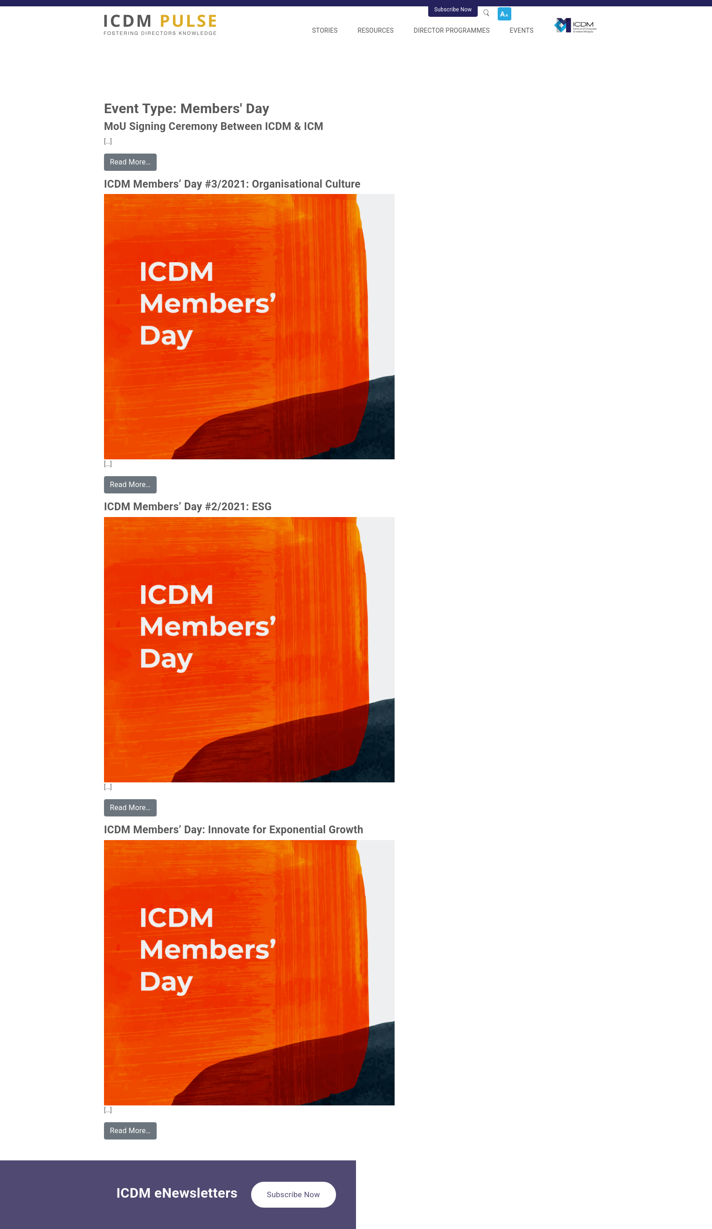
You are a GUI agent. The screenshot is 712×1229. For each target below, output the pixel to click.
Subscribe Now (453, 9)
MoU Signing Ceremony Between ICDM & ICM (213, 126)
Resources (376, 30)
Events (522, 30)
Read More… (130, 162)
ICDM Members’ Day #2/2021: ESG (188, 507)
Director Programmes (452, 30)
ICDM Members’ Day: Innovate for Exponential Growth (233, 830)
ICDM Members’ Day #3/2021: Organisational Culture (232, 184)
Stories (324, 30)
